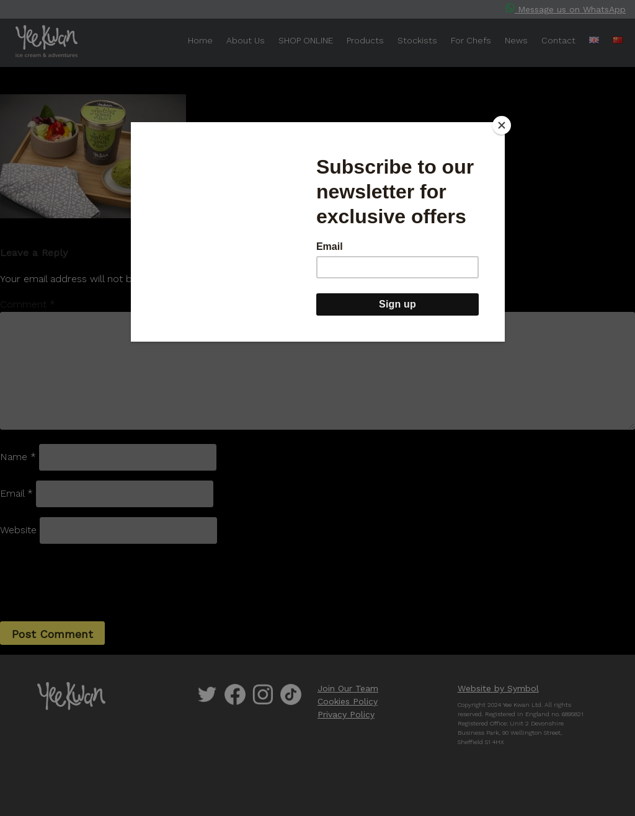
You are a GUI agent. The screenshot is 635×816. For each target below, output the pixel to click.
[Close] (501, 125)
